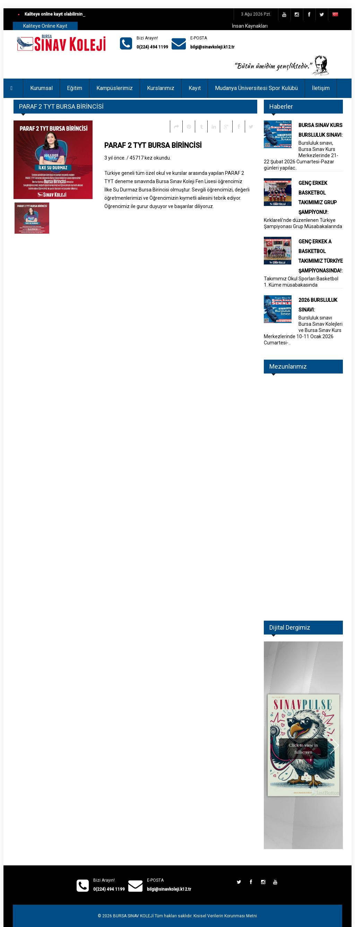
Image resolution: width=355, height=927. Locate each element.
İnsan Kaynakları (250, 26)
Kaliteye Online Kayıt (45, 26)
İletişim (321, 88)
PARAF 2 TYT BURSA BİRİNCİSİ (153, 145)
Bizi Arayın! (147, 38)
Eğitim (74, 88)
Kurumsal (41, 88)
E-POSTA (198, 38)
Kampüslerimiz (114, 88)
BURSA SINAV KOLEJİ (133, 916)
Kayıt (195, 88)
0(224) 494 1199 (152, 47)
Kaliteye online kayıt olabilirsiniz (55, 14)
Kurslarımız (160, 88)
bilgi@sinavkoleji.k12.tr (212, 47)
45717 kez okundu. (150, 158)
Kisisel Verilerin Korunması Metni (225, 916)
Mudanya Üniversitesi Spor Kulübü (256, 88)
